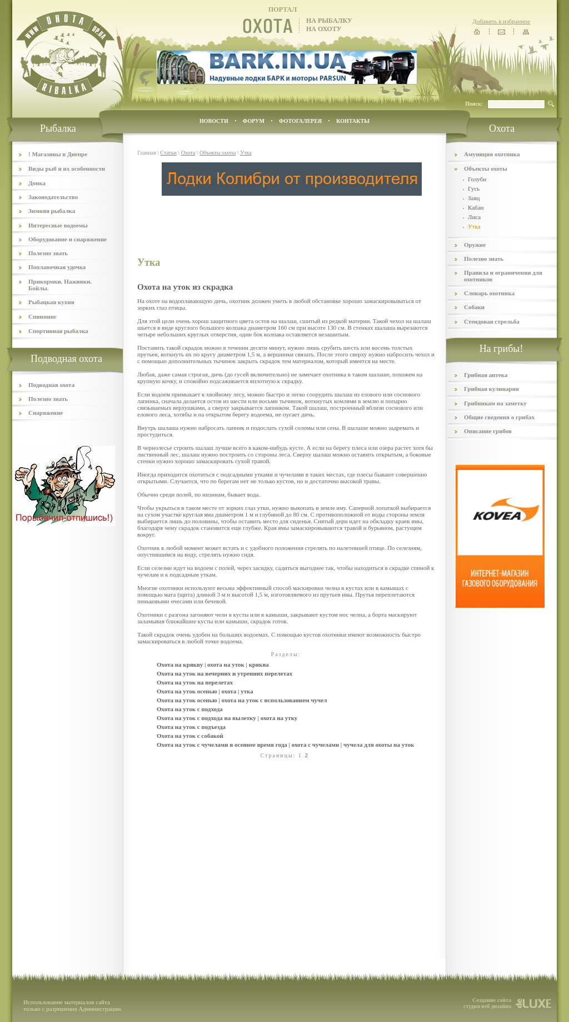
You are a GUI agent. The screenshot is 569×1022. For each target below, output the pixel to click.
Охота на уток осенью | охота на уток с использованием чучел (242, 700)
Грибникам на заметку (495, 403)
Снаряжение (45, 412)
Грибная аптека (485, 374)
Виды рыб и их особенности (66, 168)
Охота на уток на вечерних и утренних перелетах (224, 673)
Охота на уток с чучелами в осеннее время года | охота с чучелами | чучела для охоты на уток (285, 744)
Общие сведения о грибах (499, 417)
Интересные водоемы (58, 225)
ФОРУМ (253, 121)
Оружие (475, 244)
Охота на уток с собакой (190, 735)
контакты (353, 121)
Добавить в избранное (501, 21)
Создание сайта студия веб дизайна (487, 1003)
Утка (246, 153)
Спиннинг (42, 316)
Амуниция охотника (492, 154)
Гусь (474, 188)
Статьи (168, 153)
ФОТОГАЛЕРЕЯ (300, 121)
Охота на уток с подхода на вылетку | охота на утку (227, 718)
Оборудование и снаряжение (67, 239)
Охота (188, 153)
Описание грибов (488, 431)
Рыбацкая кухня (51, 302)
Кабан (475, 207)
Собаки (474, 307)
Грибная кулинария (491, 388)
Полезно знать (48, 253)
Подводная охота (51, 384)
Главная (146, 153)
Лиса (474, 217)
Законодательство (53, 197)
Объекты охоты (217, 153)
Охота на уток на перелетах (195, 682)
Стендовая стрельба (492, 321)
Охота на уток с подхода (190, 709)
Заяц (474, 198)
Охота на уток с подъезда (191, 726)
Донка (37, 183)
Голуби (477, 179)
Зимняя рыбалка (51, 210)
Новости (213, 121)
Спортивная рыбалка (58, 331)
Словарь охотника (489, 293)
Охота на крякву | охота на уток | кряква (213, 664)
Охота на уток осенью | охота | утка (205, 691)
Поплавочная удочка (57, 267)
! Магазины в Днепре (57, 154)
